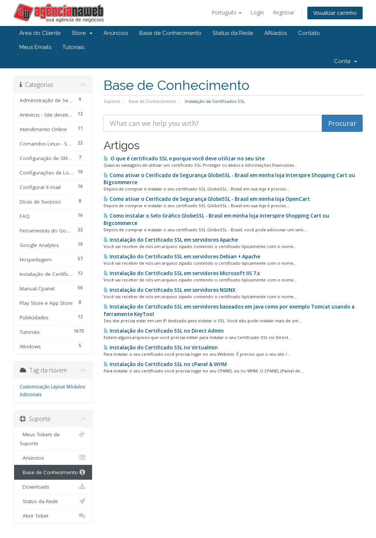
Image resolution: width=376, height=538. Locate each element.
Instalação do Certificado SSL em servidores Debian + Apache (182, 256)
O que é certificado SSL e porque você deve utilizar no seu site (184, 158)
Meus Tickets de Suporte (53, 438)
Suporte (112, 101)
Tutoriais (73, 47)
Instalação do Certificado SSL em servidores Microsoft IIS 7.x (182, 273)
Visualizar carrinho (335, 12)
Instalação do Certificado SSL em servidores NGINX (169, 290)
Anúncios (116, 33)
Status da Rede (233, 33)
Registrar (283, 12)
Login (257, 12)
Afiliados (275, 33)
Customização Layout (42, 387)
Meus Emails (35, 47)
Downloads (53, 486)
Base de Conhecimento (170, 33)
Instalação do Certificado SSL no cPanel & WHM (165, 364)
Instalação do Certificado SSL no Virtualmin (161, 347)
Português (227, 12)
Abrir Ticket (53, 515)
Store (82, 33)
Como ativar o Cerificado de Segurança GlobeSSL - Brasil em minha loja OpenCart (207, 199)
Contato (309, 33)
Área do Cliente (40, 33)
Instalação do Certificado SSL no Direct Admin (164, 330)
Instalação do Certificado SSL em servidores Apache (171, 240)
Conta (345, 61)
